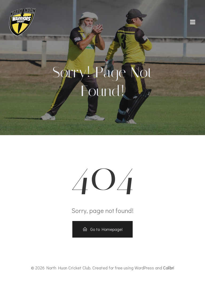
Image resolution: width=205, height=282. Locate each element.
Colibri (168, 267)
